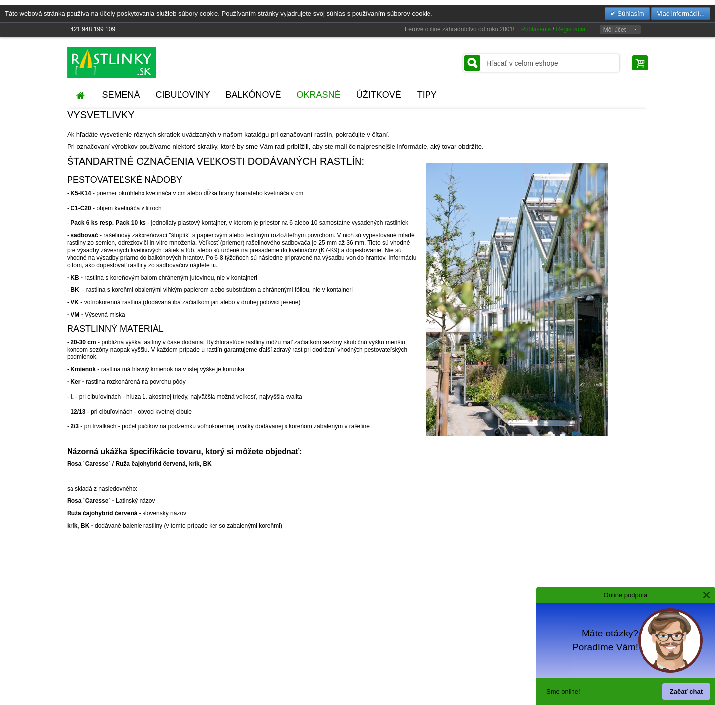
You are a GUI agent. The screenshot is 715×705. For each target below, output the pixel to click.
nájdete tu (203, 265)
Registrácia (570, 29)
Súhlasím (630, 13)
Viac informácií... (681, 13)
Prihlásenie (536, 29)
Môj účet (614, 29)
